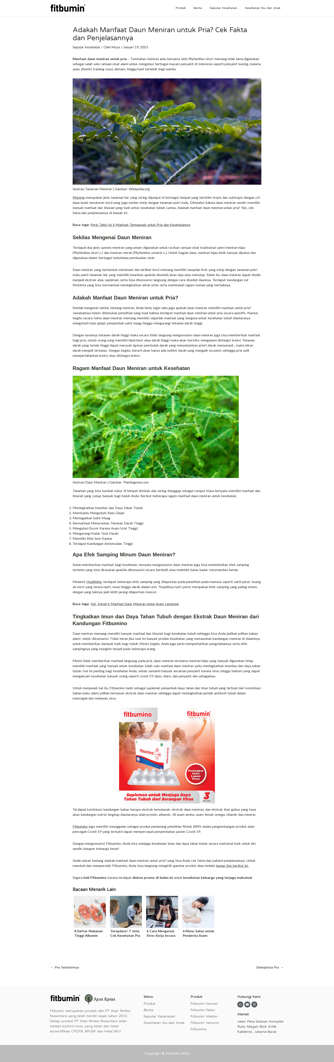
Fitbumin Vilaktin (203, 1016)
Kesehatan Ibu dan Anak (263, 8)
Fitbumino (80, 826)
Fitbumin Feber (202, 1010)
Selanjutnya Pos (270, 967)
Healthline (94, 582)
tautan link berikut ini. (232, 865)
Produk (186, 8)
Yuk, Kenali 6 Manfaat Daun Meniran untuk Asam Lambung (135, 604)
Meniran (79, 197)
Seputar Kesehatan (226, 8)
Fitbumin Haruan (204, 1004)
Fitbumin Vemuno (204, 1023)
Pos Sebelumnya (64, 967)
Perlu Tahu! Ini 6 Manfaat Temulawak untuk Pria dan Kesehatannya (140, 225)
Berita (202, 8)
